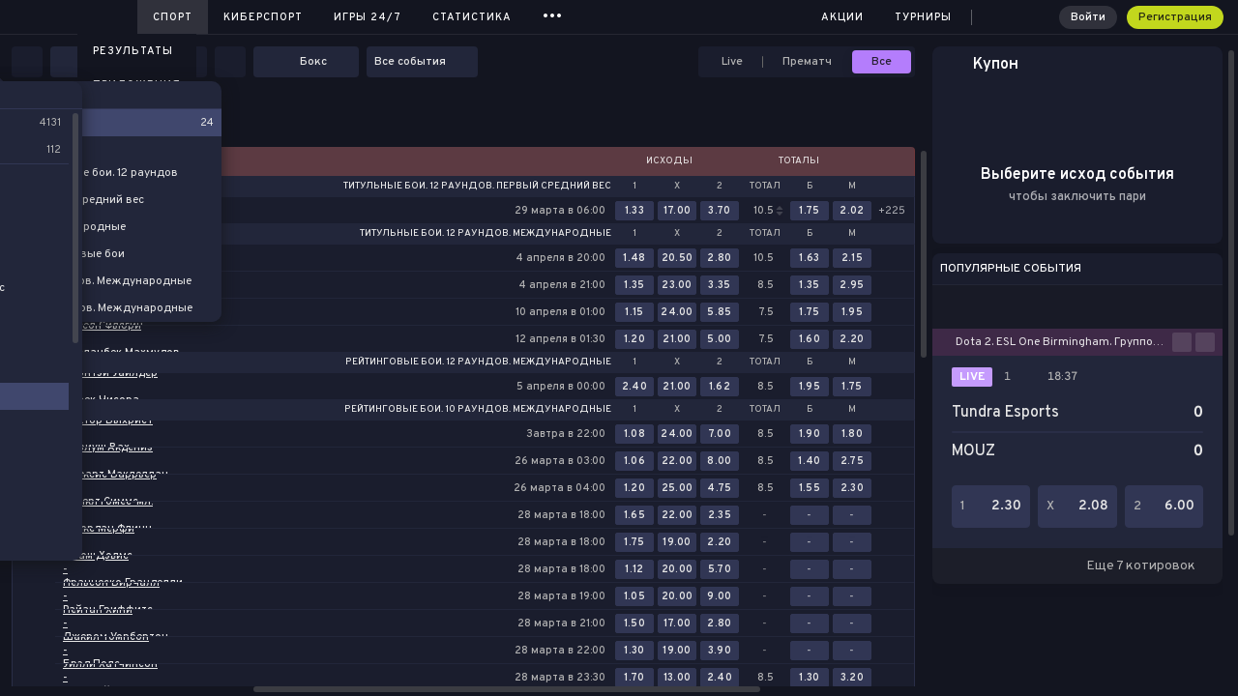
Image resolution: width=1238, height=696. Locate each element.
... (553, 14)
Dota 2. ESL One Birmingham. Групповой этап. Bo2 (1064, 342)
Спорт (172, 17)
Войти (1088, 17)
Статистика (472, 17)
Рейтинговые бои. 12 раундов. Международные (478, 362)
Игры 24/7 (367, 17)
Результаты (133, 51)
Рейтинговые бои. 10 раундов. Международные (477, 410)
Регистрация (1175, 17)
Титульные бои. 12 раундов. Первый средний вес (477, 186)
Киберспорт (263, 17)
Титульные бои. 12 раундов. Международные (485, 234)
